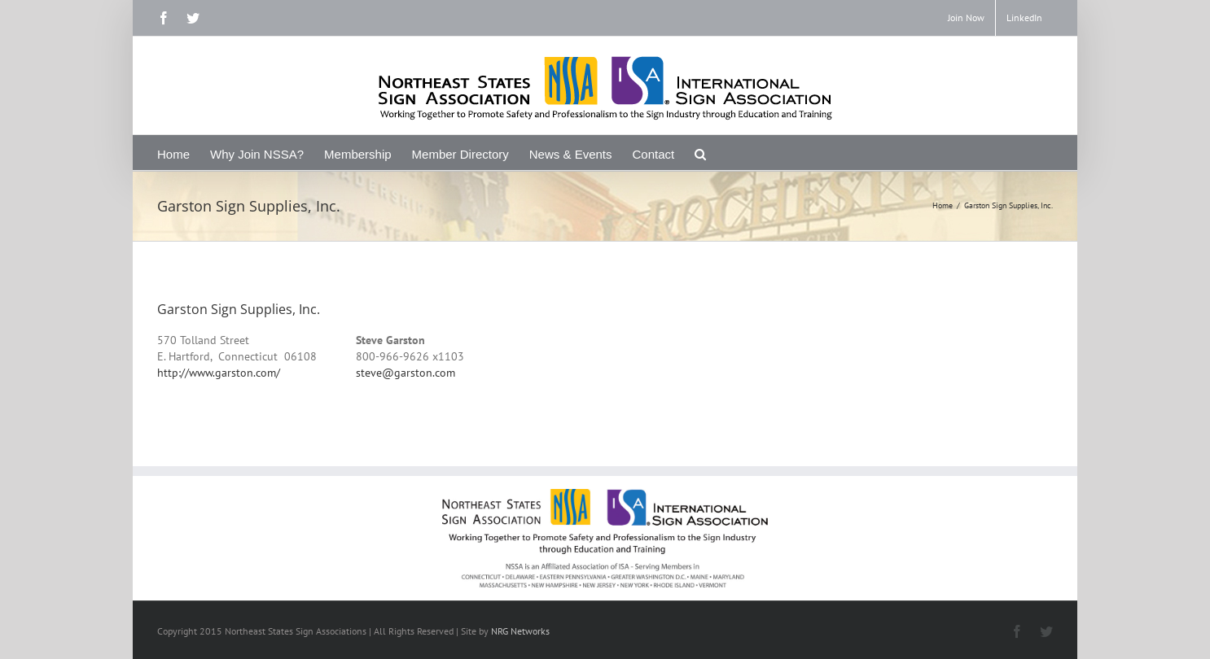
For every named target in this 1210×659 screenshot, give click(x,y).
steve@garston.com (405, 372)
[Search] (701, 152)
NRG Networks (520, 631)
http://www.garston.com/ (218, 372)
